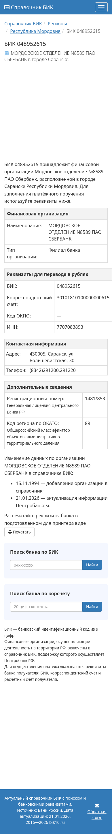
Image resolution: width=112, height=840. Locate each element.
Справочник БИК (28, 7)
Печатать (19, 532)
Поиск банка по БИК (34, 552)
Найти (92, 564)
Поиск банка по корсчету (40, 593)
